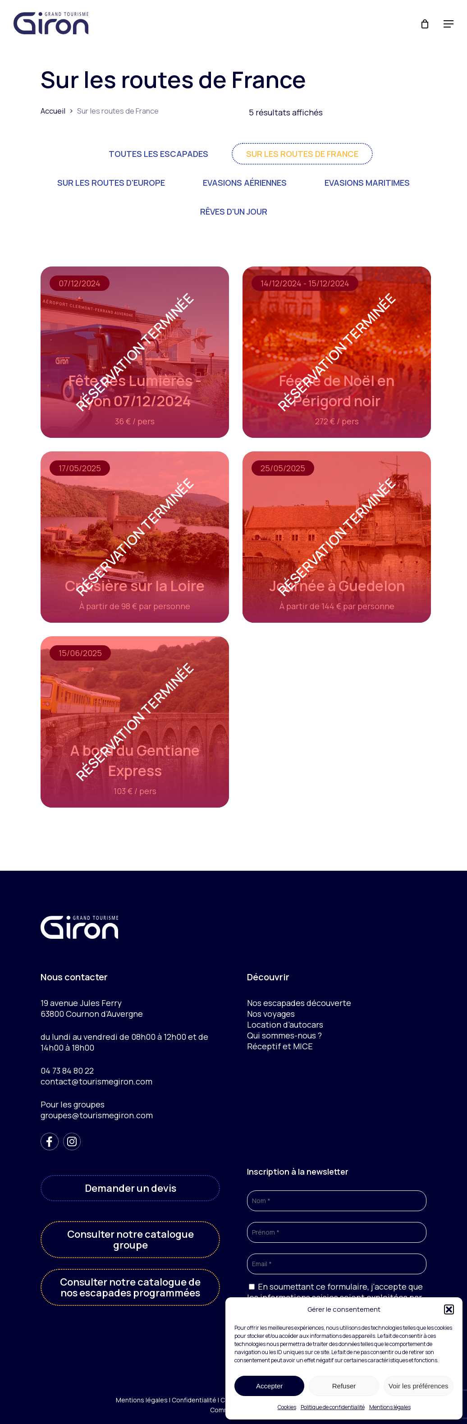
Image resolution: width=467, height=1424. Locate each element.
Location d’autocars (285, 1024)
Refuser (344, 1386)
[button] (448, 1309)
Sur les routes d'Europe (111, 182)
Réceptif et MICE (280, 1046)
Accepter (269, 1386)
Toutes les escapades (158, 153)
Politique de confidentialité (333, 1407)
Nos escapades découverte (299, 1002)
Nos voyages (271, 1013)
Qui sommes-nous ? (284, 1035)
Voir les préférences (419, 1386)
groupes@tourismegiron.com (97, 1115)
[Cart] (426, 24)
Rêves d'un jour (233, 211)
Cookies (287, 1407)
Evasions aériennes (245, 182)
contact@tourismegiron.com (96, 1081)
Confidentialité (194, 1400)
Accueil (53, 111)
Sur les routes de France (302, 153)
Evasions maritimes (367, 182)
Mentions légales (390, 1407)
